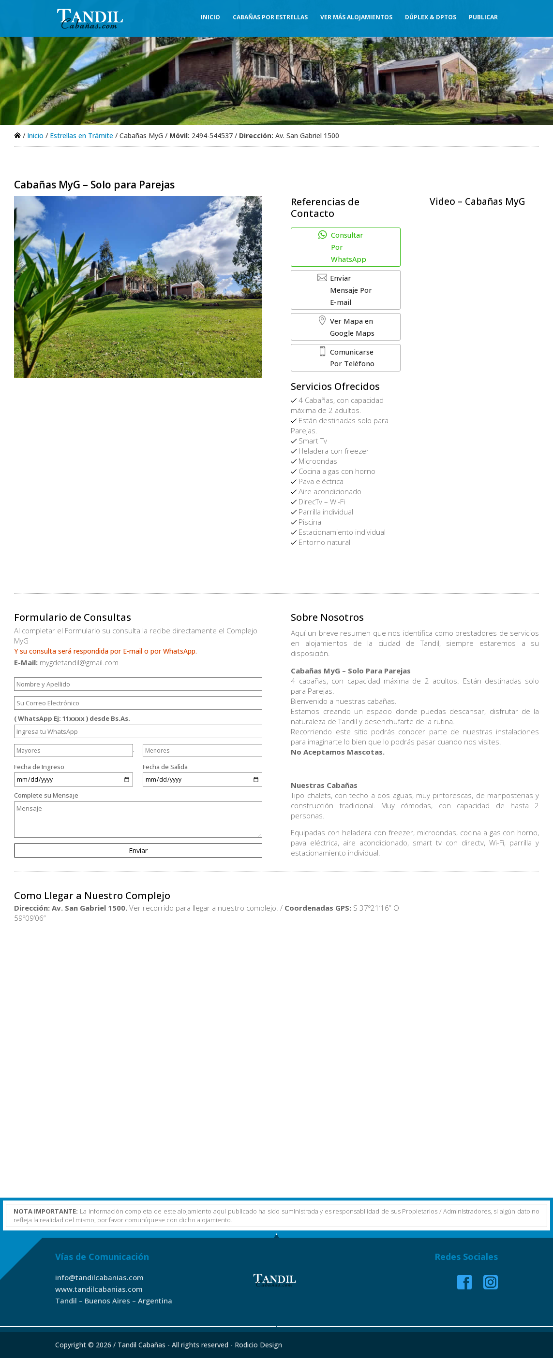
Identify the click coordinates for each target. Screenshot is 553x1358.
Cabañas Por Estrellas (270, 19)
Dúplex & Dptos (430, 19)
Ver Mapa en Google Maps (347, 298)
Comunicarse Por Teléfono (342, 327)
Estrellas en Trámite (81, 135)
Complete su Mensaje (138, 824)
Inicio (210, 19)
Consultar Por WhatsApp (337, 240)
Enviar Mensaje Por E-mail (349, 269)
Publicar (483, 19)
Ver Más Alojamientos (356, 19)
